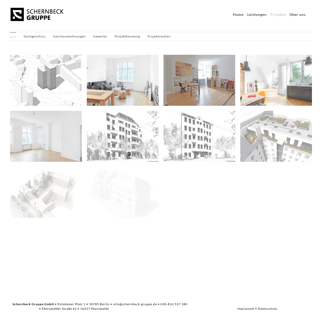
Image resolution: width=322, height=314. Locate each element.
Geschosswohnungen (69, 36)
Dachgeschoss (35, 36)
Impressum (245, 308)
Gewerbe (100, 36)
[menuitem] (13, 36)
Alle (13, 37)
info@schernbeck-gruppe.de (135, 304)
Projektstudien (159, 36)
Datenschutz (267, 308)
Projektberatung (127, 36)
